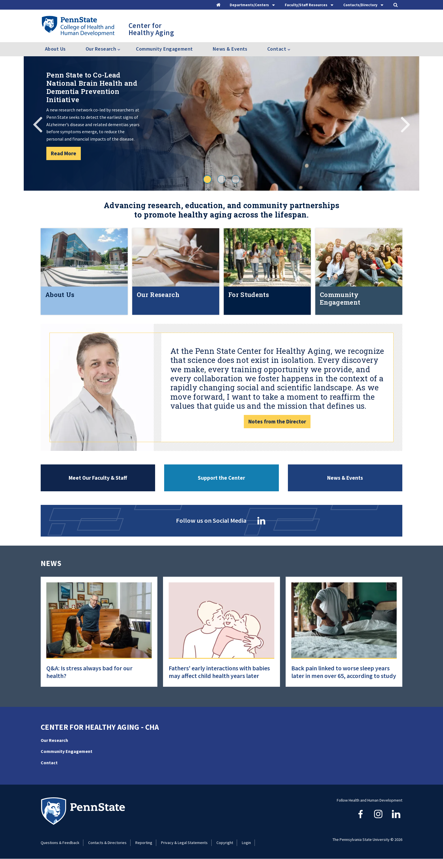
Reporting (143, 842)
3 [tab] (235, 179)
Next (405, 123)
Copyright (224, 842)
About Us (55, 49)
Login (246, 842)
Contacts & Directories (107, 842)
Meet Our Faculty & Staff (98, 477)
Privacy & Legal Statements (184, 842)
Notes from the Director (277, 421)
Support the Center (221, 477)
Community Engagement (164, 49)
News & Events (230, 49)
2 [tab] (221, 179)
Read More (63, 153)
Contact (49, 762)
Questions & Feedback (60, 842)
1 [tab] (207, 179)
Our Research (54, 740)
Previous (38, 123)
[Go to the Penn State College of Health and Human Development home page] (77, 25)
